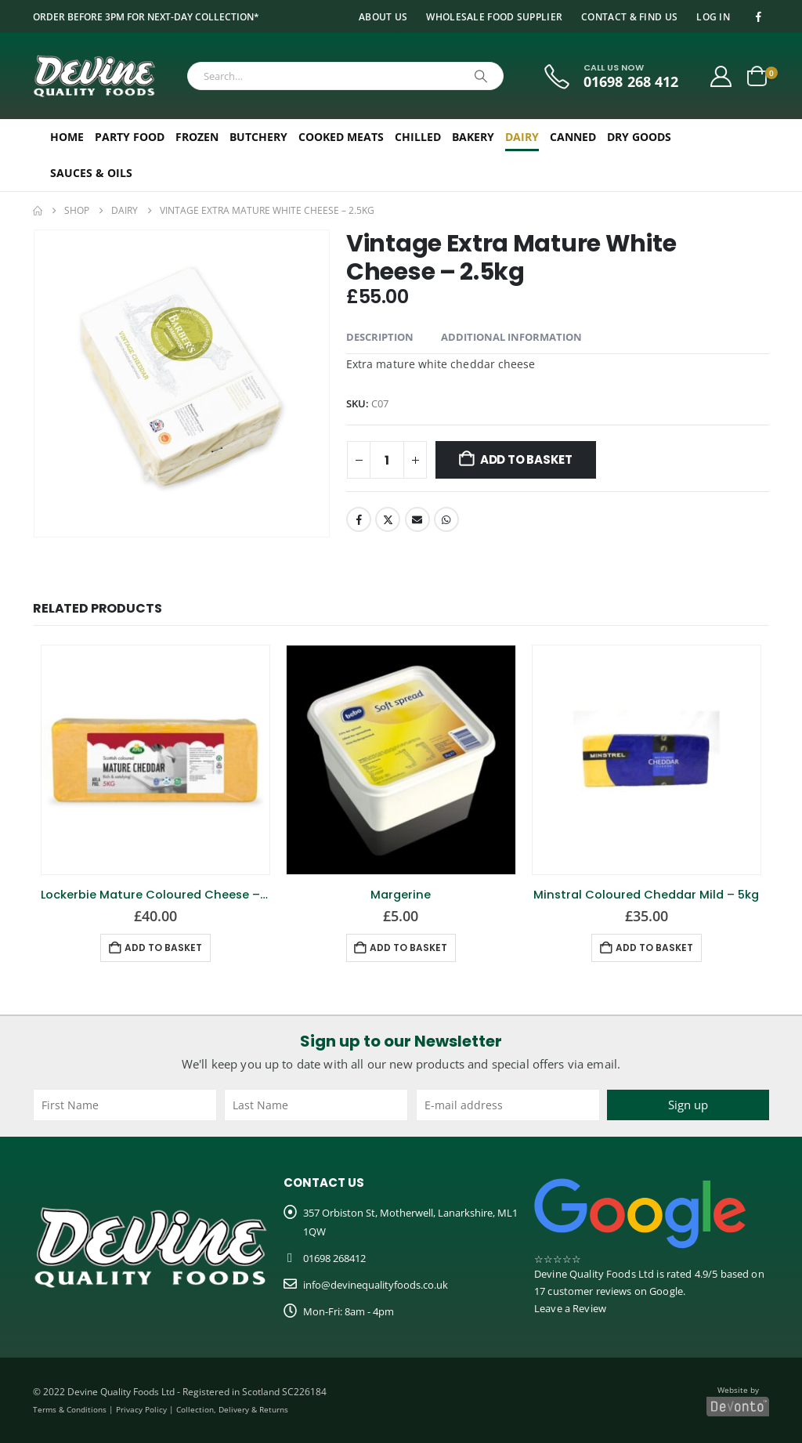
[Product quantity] (387, 460)
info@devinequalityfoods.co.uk (375, 1285)
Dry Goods (639, 136)
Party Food (129, 136)
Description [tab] (380, 337)
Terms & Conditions (70, 1409)
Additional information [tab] (511, 337)
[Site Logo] (94, 76)
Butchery (258, 136)
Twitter (387, 519)
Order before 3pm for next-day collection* (146, 16)
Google (666, 1291)
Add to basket (526, 459)
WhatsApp (446, 519)
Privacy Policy (141, 1409)
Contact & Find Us (629, 16)
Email (417, 519)
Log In (713, 16)
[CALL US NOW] (609, 76)
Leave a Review (570, 1308)
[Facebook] (758, 16)
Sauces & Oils (91, 172)
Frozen (197, 136)
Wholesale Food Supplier (494, 16)
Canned (573, 136)
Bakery (473, 136)
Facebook (358, 519)
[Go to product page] (155, 759)
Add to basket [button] (163, 947)
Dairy (522, 136)
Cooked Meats (341, 136)
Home (67, 136)
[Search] (481, 76)
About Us (383, 16)
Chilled (418, 136)
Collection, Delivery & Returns (232, 1409)
